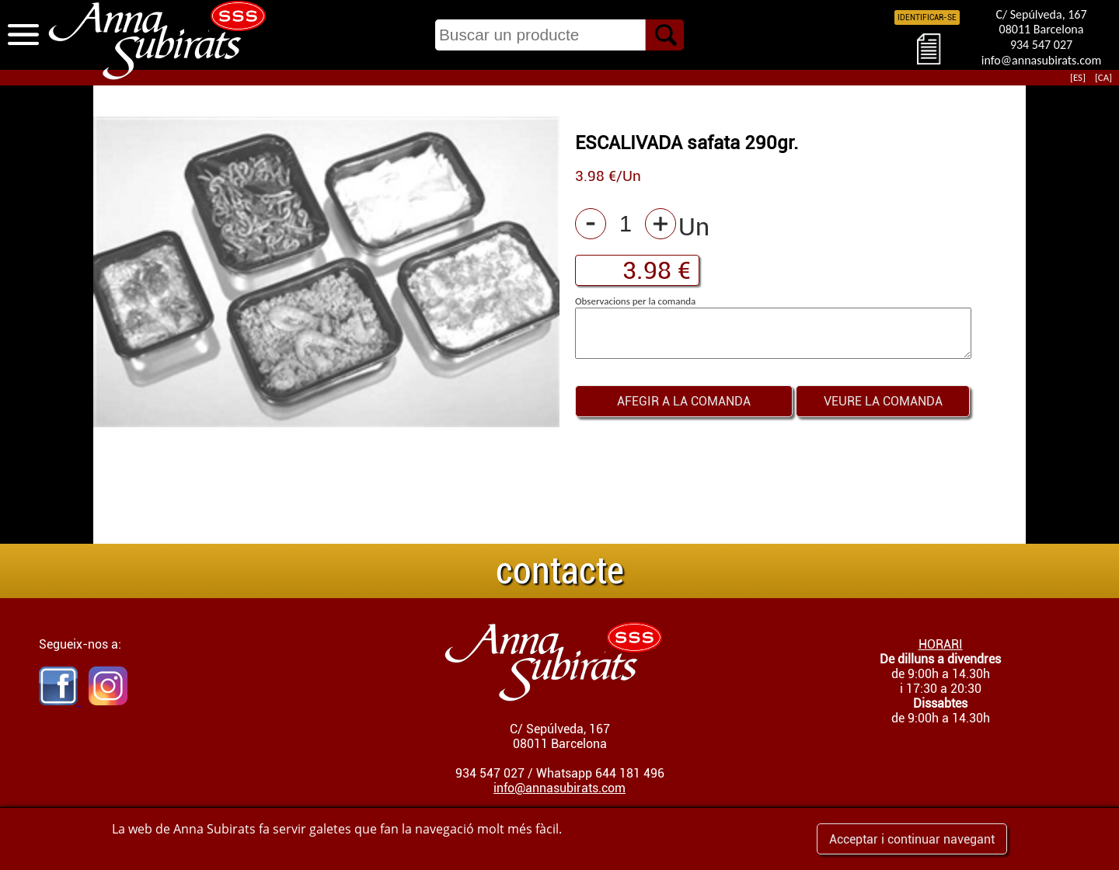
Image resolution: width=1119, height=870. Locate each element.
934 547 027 (1041, 44)
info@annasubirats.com (1041, 60)
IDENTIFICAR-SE (927, 17)
